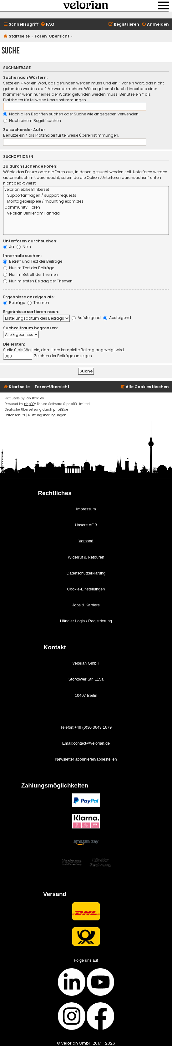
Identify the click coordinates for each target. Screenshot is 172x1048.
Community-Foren (86, 207)
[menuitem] (47, 24)
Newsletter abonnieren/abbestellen (86, 759)
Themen (38, 302)
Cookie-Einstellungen (86, 589)
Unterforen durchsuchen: (30, 241)
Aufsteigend (86, 317)
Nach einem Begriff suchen (32, 120)
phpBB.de (60, 409)
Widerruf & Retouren (86, 557)
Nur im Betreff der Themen (30, 274)
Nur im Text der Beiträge (28, 268)
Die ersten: (14, 344)
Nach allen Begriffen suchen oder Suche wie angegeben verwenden (71, 114)
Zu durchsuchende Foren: (30, 166)
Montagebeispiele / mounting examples (86, 202)
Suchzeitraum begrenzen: (30, 328)
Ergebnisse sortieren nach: (31, 311)
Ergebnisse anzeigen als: (28, 297)
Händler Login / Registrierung (86, 621)
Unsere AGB (86, 525)
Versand (86, 541)
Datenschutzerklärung (86, 573)
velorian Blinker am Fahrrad (86, 213)
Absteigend (117, 317)
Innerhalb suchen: (22, 255)
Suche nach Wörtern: (25, 77)
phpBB (29, 404)
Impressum (86, 509)
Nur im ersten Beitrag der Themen (38, 281)
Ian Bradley (35, 398)
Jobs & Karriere (86, 605)
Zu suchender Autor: (24, 129)
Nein (24, 246)
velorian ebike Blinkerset (86, 190)
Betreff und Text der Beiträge (32, 261)
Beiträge (14, 302)
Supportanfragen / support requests (86, 196)
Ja (8, 246)
